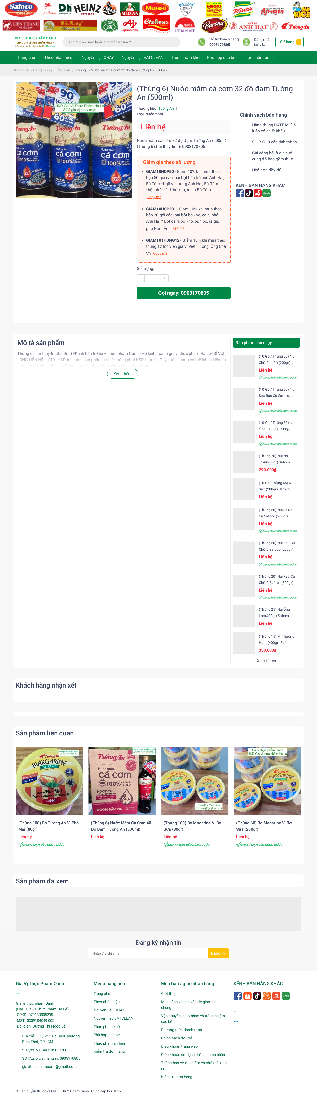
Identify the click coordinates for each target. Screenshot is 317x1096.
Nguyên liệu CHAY (98, 57)
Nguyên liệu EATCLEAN (142, 57)
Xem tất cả (266, 660)
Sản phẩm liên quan (45, 733)
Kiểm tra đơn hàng (109, 1051)
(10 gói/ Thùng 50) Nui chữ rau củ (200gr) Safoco (277, 362)
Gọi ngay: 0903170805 (183, 293)
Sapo (117, 1091)
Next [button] (298, 799)
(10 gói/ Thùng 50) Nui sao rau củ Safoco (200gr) (277, 395)
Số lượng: (145, 268)
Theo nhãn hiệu (58, 57)
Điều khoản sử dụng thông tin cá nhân (193, 1054)
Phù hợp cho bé (221, 57)
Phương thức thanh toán (181, 1030)
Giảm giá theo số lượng (169, 162)
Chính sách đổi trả (176, 1038)
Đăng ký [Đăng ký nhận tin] (218, 953)
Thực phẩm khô (185, 57)
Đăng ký (259, 44)
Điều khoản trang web (179, 1046)
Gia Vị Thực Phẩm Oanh (70, 1091)
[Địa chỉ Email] (158, 953)
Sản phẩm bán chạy (254, 342)
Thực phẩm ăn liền (260, 57)
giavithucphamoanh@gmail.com (49, 1066)
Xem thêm (122, 373)
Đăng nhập (262, 40)
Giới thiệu (169, 993)
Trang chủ (26, 57)
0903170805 (219, 45)
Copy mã (154, 197)
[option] (49, 799)
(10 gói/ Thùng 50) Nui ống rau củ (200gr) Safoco (277, 429)
